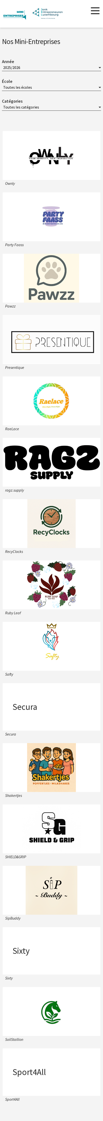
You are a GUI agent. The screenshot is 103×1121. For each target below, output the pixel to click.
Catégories (12, 101)
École (7, 81)
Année (8, 61)
